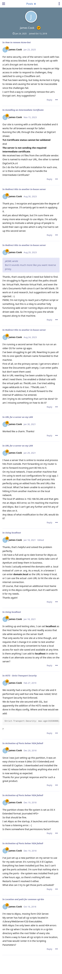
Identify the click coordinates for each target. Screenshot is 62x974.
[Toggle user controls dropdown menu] (59, 4)
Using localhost (13, 532)
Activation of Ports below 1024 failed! (24, 743)
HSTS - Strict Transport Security (21, 675)
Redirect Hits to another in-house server (25, 189)
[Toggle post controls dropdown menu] (57, 100)
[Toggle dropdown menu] (31, 4)
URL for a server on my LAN (19, 417)
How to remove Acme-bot (18, 42)
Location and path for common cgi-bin (24, 899)
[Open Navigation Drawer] (3, 4)
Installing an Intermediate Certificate (24, 109)
